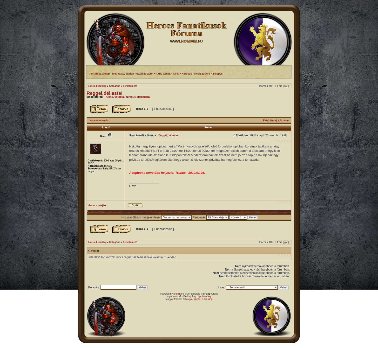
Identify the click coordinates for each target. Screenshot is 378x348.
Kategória (114, 86)
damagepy (143, 96)
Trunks (108, 96)
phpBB (177, 293)
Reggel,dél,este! (105, 93)
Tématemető (130, 86)
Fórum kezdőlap (97, 86)
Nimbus (131, 96)
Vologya (120, 96)
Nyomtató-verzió (99, 120)
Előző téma (269, 120)
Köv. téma (283, 120)
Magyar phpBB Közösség (199, 299)
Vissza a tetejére (97, 205)
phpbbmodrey (204, 296)
